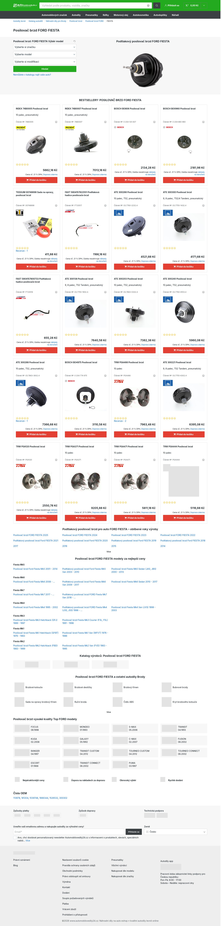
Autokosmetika (141, 15)
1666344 (43, 798)
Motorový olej (121, 15)
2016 (64, 546)
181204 (24, 798)
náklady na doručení (150, 173)
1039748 (33, 798)
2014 (162, 546)
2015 (113, 546)
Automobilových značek (54, 15)
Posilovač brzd (75, 21)
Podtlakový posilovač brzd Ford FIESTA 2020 (85, 540)
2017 (15, 546)
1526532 (53, 798)
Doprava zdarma (50, 174)
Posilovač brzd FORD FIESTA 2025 (30, 535)
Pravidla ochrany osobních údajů (78, 865)
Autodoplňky (160, 15)
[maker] (44, 47)
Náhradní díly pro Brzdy (56, 21)
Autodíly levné (19, 21)
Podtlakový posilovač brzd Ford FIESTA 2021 (35, 540)
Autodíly (76, 15)
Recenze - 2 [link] (120, 421)
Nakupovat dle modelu (122, 871)
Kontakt (66, 887)
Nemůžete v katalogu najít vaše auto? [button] (32, 74)
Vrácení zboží (69, 909)
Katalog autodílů (36, 21)
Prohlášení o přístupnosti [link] (74, 914)
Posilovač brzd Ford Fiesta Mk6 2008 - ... (34, 581)
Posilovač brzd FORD (94, 21)
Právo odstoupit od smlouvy (76, 876)
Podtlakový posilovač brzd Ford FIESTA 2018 (182, 540)
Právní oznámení (21, 860)
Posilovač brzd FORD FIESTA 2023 (128, 535)
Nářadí (175, 15)
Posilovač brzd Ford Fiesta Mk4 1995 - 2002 (35, 607)
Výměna (66, 881)
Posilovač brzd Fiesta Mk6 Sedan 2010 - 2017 (134, 581)
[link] (195, 5)
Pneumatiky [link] (117, 860)
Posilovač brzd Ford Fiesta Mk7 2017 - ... (33, 594)
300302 (63, 798)
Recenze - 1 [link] (22, 250)
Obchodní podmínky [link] (72, 871)
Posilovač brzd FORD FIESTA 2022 (177, 535)
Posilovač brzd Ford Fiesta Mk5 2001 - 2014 (35, 569)
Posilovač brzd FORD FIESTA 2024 (79, 535)
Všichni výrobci (119, 865)
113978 (16, 798)
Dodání (65, 892)
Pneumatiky (92, 15)
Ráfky (106, 15)
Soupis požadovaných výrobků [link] (77, 898)
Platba (65, 903)
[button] (148, 5)
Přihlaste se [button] (133, 832)
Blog (15, 865)
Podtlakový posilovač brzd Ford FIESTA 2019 (133, 540)
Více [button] (28, 840)
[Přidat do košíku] (36, 180)
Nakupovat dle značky (122, 876)
